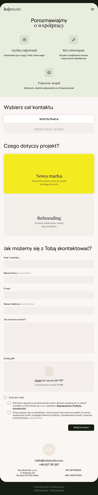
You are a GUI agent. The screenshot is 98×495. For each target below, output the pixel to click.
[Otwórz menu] (92, 9)
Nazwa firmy (17, 273)
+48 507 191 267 (49, 464)
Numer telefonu (19, 304)
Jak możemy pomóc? (15, 319)
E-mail (7, 288)
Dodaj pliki (9, 358)
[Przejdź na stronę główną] (12, 9)
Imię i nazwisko (11, 257)
